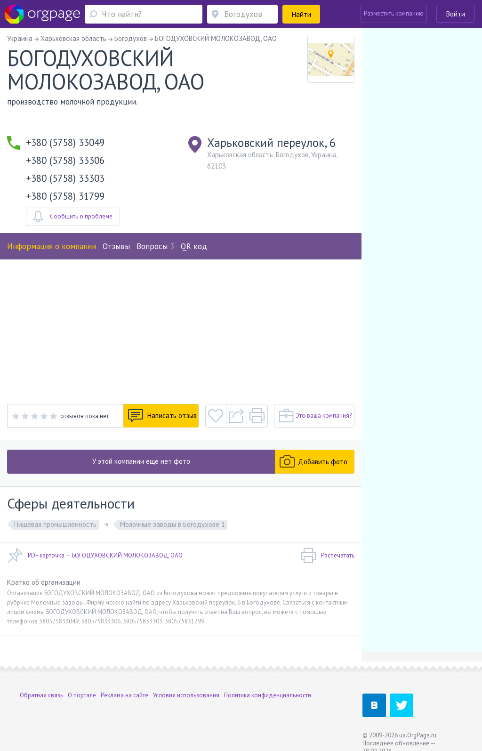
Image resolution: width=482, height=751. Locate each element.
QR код (194, 246)
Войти (455, 13)
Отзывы (116, 246)
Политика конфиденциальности (267, 695)
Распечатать (327, 556)
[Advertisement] (181, 330)
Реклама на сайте (124, 695)
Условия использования (186, 695)
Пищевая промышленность (55, 524)
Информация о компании (51, 246)
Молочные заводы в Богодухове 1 (172, 524)
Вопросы (155, 246)
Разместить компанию (394, 13)
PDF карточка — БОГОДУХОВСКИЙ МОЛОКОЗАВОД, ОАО (95, 556)
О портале (82, 695)
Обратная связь (41, 695)
